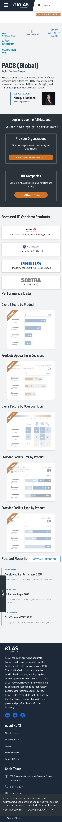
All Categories (8, 34)
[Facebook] (15, 715)
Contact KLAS (31, 194)
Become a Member (47, 14)
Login (15, 14)
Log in (16, 119)
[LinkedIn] (7, 715)
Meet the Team (12, 732)
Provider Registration (31, 157)
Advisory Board (12, 739)
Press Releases (12, 752)
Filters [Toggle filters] (3, 594)
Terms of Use (13, 818)
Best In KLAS (53, 32)
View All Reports (44, 559)
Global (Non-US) (9, 51)
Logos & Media (12, 758)
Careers (8, 745)
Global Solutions (8, 42)
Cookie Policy (36, 809)
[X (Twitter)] (22, 715)
